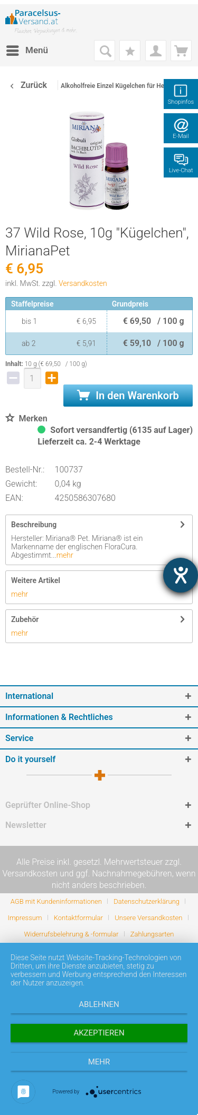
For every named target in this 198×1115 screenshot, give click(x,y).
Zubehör (25, 619)
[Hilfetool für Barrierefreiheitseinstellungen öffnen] (180, 575)
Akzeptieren (98, 1033)
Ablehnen (99, 1004)
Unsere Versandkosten (148, 918)
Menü (27, 48)
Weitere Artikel (35, 580)
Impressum (24, 918)
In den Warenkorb (127, 395)
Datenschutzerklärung (147, 901)
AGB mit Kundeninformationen (56, 901)
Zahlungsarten (152, 934)
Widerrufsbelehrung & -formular (71, 934)
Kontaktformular (78, 918)
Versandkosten (83, 283)
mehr (64, 555)
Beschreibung (33, 524)
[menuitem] (26, 50)
